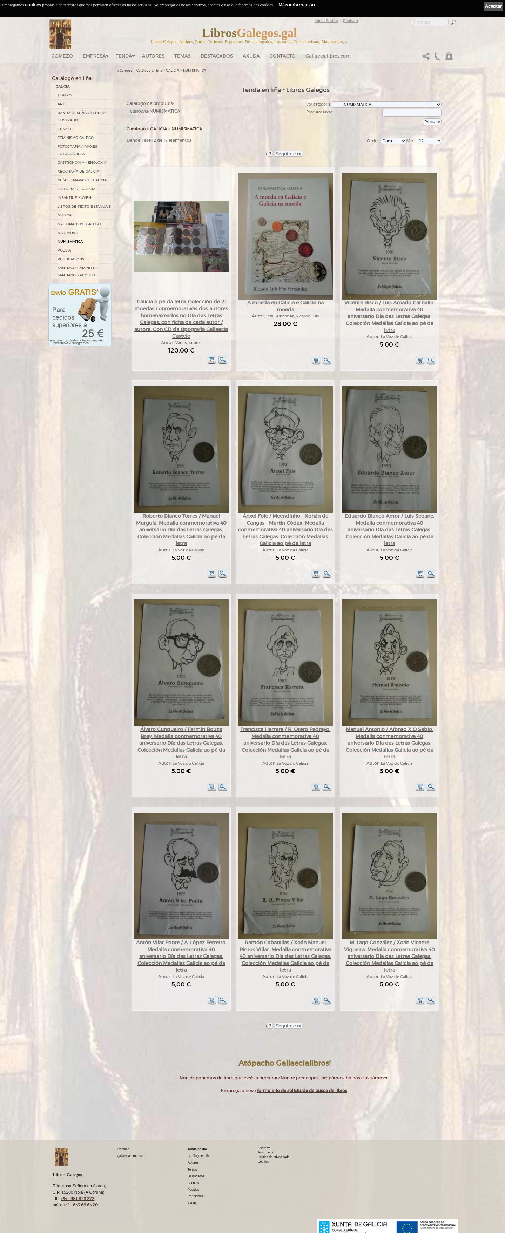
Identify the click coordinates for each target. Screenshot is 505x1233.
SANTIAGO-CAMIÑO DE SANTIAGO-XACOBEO (78, 271)
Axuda (251, 56)
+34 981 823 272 (77, 1198)
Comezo (62, 56)
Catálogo (136, 129)
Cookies (263, 1162)
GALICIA (62, 86)
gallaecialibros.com (130, 1156)
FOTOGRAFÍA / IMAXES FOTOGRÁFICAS (77, 150)
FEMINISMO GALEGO (76, 137)
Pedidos (193, 1189)
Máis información (296, 4)
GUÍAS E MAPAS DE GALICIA (82, 180)
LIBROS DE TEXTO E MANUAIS (84, 206)
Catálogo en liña (149, 70)
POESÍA (64, 250)
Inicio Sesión (326, 20)
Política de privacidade (274, 1157)
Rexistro (350, 20)
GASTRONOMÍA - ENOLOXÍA (82, 162)
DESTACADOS (217, 56)
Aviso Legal (266, 1152)
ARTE (62, 104)
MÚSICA (65, 215)
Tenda (124, 56)
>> (288, 153)
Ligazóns (264, 1147)
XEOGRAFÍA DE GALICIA (78, 171)
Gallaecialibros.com (328, 56)
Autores (153, 56)
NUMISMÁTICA (70, 241)
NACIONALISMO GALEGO (79, 224)
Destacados (196, 1176)
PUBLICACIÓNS (71, 259)
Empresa (94, 56)
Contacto (283, 56)
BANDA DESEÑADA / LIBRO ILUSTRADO (82, 116)
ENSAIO (64, 129)
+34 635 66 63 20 (80, 1204)
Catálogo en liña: (72, 78)
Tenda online (197, 1149)
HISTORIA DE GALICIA (76, 189)
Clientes (193, 1183)
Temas (182, 56)
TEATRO (65, 95)
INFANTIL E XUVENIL (76, 197)
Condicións (195, 1196)
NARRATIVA (68, 232)
